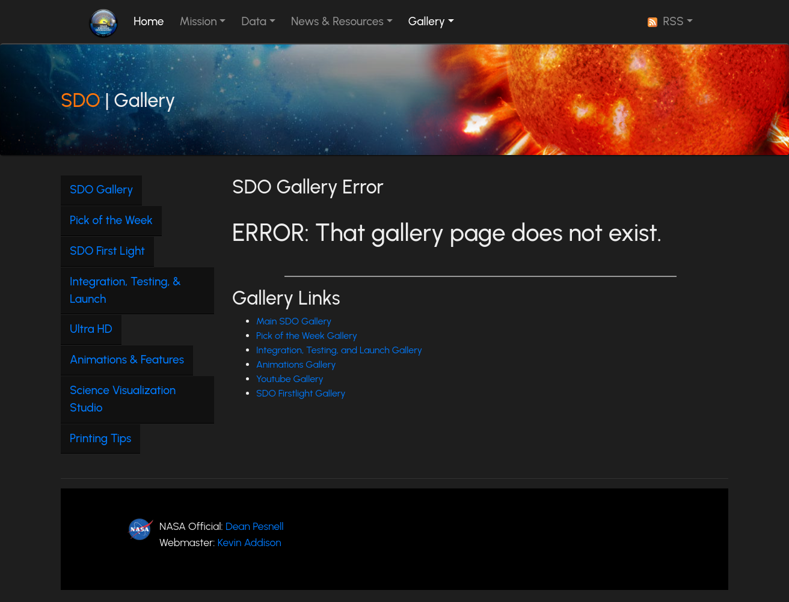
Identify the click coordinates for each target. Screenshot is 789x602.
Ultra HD (91, 329)
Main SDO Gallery (293, 321)
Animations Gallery (296, 364)
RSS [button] (666, 21)
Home (151, 20)
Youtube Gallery (290, 379)
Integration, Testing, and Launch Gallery (339, 350)
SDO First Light (107, 251)
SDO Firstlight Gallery (301, 393)
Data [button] (253, 21)
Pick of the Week (111, 220)
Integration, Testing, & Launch (125, 290)
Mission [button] (198, 21)
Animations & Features (127, 359)
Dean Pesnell (255, 526)
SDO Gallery (101, 189)
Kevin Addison (249, 542)
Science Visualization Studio (123, 399)
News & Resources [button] (337, 21)
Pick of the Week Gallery (306, 335)
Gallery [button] (426, 21)
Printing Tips (100, 438)
